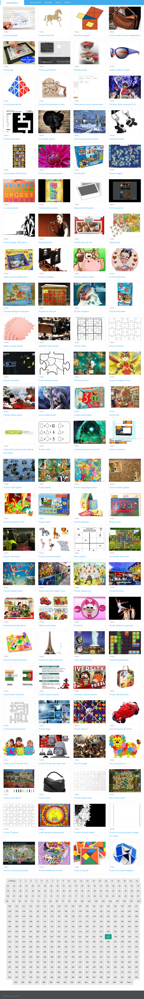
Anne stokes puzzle (47, 415)
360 (38, 972)
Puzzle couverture (117, 449)
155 (66, 916)
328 (80, 962)
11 (75, 881)
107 (131, 901)
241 (136, 937)
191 (52, 926)
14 (94, 881)
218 (108, 931)
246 (38, 942)
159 (94, 916)
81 (101, 896)
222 (136, 931)
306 (59, 957)
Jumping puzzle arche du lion (87, 449)
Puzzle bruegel (80, 763)
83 (113, 896)
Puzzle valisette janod (119, 694)
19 (125, 881)
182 (122, 921)
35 (88, 886)
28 (45, 886)
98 (69, 901)
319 (16, 962)
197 (94, 926)
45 (14, 891)
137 (73, 911)
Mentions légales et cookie (11, 996)
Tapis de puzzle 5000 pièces (16, 277)
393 (136, 977)
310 (87, 957)
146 (136, 911)
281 (16, 952)
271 (80, 947)
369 (101, 972)
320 (23, 962)
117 (66, 906)
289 (73, 952)
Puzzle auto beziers (47, 70)
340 (30, 967)
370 (108, 972)
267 (52, 947)
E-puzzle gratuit (10, 35)
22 (8, 886)
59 (101, 891)
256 (108, 942)
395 (23, 982)
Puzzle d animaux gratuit (49, 556)
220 (122, 931)
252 (80, 942)
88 (7, 901)
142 (108, 911)
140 (94, 911)
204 (9, 931)
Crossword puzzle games (15, 729)
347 (80, 967)
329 (87, 962)
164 (129, 916)
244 (23, 942)
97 (63, 901)
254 (94, 942)
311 (94, 957)
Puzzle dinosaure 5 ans (14, 522)
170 (38, 921)
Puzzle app (8, 70)
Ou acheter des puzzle (119, 556)
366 (80, 972)
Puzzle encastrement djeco (15, 660)
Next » (129, 982)
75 (64, 896)
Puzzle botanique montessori (16, 311)
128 (9, 911)
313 (108, 957)
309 (80, 957)
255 (101, 942)
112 (30, 906)
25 (27, 886)
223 (9, 937)
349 (94, 967)
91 (26, 901)
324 (52, 962)
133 (45, 911)
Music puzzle (79, 556)
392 (129, 977)
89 (13, 901)
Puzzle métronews (12, 556)
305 (52, 957)
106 (124, 901)
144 (122, 911)
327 (73, 962)
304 (45, 957)
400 (58, 982)
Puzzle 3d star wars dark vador (52, 763)
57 (88, 891)
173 (59, 921)
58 (95, 891)
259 (129, 942)
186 (16, 926)
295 (115, 952)
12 (81, 881)
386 (87, 977)
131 (30, 911)
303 (38, 957)
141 (101, 911)
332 (108, 962)
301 (23, 957)
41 (126, 886)
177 (87, 921)
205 (16, 931)
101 (89, 901)
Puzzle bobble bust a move (50, 870)
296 (122, 952)
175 (73, 921)
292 (94, 952)
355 (136, 967)
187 (23, 926)
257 (115, 942)
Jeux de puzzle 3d (117, 763)
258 (122, 942)
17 (112, 881)
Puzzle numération (12, 139)
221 (129, 931)
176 (80, 921)
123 (108, 906)
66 (8, 896)
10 (69, 881)
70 (33, 896)
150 (30, 916)
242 (9, 942)
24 (20, 886)
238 (115, 937)
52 (57, 891)
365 (73, 972)
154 (59, 916)
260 (136, 942)
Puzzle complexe (81, 311)
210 (52, 931)
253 (87, 942)
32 (70, 886)
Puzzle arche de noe (83, 242)
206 (23, 931)
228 (44, 937)
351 (108, 967)
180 (108, 921)
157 (80, 916)
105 (117, 901)
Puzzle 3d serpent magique (121, 870)
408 (114, 982)
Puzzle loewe (44, 798)
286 (52, 952)
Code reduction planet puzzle (51, 832)
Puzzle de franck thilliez (84, 832)
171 (45, 921)
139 (87, 911)
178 (94, 921)
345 (66, 967)
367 (87, 972)
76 (70, 896)
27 (39, 886)
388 (101, 977)
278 (129, 947)
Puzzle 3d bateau (46, 277)
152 (45, 916)
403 (79, 982)
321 (30, 962)
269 (66, 947)
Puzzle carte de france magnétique (125, 35)
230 (58, 937)
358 (23, 972)
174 (66, 921)
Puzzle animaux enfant (84, 277)
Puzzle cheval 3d (46, 35)
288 (66, 952)
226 (30, 937)
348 (87, 967)
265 (38, 947)
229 (51, 937)
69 (27, 896)
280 (9, 952)
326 (66, 962)
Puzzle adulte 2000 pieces (15, 173)
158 (87, 916)
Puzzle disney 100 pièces (15, 625)
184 (136, 921)
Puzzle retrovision (11, 380)
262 (16, 947)
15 (100, 881)
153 (52, 916)
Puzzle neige (44, 729)
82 (107, 896)
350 (101, 967)
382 (59, 977)
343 (52, 967)
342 (45, 967)
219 (115, 931)
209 (45, 931)
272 (87, 947)
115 (52, 906)
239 (122, 937)
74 (57, 896)
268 (59, 947)
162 (115, 916)
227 (37, 937)
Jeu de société (35, 2)
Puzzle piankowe (81, 522)
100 (82, 901)
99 (75, 901)
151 (38, 916)
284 (38, 952)
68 (20, 896)
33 (76, 886)
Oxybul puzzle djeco (83, 415)
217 (101, 931)
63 (126, 891)
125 (122, 906)
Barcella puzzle (45, 242)
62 (119, 891)
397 (37, 982)
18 (118, 881)
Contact (67, 2)
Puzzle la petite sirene (13, 591)
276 (115, 947)
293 (101, 952)
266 (45, 947)
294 (108, 952)
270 (73, 947)
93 (38, 901)
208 (38, 931)
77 (76, 896)
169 (30, 921)
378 (30, 977)
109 (9, 906)
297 (129, 952)
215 (87, 931)
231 (66, 937)
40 (119, 886)
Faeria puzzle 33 (81, 380)
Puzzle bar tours (117, 591)
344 (59, 967)
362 (52, 972)
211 (59, 931)
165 (136, 916)
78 (82, 896)
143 (115, 911)
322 (38, 962)
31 (64, 886)
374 (136, 972)
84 (119, 896)
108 (138, 901)
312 (101, 957)
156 (73, 916)
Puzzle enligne (116, 173)
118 (73, 906)
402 (72, 982)
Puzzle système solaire (120, 70)
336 (136, 962)
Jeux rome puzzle (117, 798)
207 (30, 931)
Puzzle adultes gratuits (119, 487)
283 (30, 952)
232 (73, 937)
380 (45, 977)
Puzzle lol (78, 625)
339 (23, 967)
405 (93, 982)
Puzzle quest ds (116, 208)
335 (129, 962)
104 (110, 901)
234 (87, 937)
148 (16, 916)
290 (80, 952)
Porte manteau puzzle (48, 380)
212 (66, 931)
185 (9, 926)
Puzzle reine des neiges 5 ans (52, 591)
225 (23, 937)
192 (59, 926)
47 (27, 891)
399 (51, 982)
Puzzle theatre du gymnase (121, 625)
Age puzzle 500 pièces (84, 208)
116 (59, 906)
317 (136, 957)
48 (33, 891)
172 (52, 921)
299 (9, 957)
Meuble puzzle (80, 70)
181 (115, 921)
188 (30, 926)
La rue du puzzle (11, 208)
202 (129, 926)
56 (82, 891)
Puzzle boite (79, 173)
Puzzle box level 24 (47, 311)
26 (33, 886)
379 (38, 977)
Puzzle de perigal (81, 35)
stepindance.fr (12, 3)
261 (9, 947)
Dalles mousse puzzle (13, 346)
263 (23, 947)
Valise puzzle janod (47, 625)
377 (23, 977)
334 (122, 962)
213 (73, 931)
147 (9, 916)
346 (73, 967)
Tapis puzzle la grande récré (16, 763)
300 (16, 957)
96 (57, 901)
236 (101, 937)
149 (23, 916)
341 (38, 967)
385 (80, 977)
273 (94, 947)
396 (30, 982)
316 (129, 957)
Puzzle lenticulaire (117, 311)
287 (59, 952)
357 (16, 972)
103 (103, 901)
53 (64, 891)
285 (45, 952)
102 (96, 901)
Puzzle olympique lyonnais (50, 173)
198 (101, 926)
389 (108, 977)
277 (122, 947)
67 (14, 896)
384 (73, 977)
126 (129, 906)
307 (66, 957)
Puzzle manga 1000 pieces (15, 242)
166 (9, 921)
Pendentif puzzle (117, 139)
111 (23, 906)
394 (16, 982)
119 (80, 906)
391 (122, 977)
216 (94, 931)
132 (38, 911)
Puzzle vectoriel (116, 346)
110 (16, 906)
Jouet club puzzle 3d (83, 660)
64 (132, 891)
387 (94, 977)
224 (16, 937)
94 (44, 901)
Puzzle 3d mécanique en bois (52, 104)
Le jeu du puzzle (81, 870)
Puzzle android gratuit (119, 660)
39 (113, 886)
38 (107, 886)
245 (30, 942)
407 (107, 982)
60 (107, 891)
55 (76, 891)
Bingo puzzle (115, 522)
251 (73, 942)
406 (100, 982)
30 (57, 886)
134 (52, 911)
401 (65, 982)
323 (45, 962)
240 (129, 937)
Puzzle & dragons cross (120, 380)
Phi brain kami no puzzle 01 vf (123, 104)
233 (80, 937)
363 (59, 972)
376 (16, 977)
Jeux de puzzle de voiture (121, 729)
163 (122, 916)
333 (115, 962)
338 (16, 967)
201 (122, 926)
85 (126, 896)
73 (51, 896)
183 (129, 921)
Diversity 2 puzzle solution (85, 694)
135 (59, 911)
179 (101, 921)
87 (138, 896)
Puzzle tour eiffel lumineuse (51, 660)
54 (70, 891)
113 (38, 906)
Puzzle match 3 (81, 729)
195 (80, 926)
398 (44, 982)
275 (108, 947)
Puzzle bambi (45, 487)
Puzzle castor (45, 522)
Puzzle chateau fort (82, 591)
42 (132, 886)
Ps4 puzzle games (47, 139)
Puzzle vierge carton (83, 798)
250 (66, 942)
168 (23, 921)
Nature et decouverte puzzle (16, 870)
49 (39, 891)
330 (94, 962)
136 (66, 911)
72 (45, 896)
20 (131, 881)
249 (59, 942)
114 (45, 906)
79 (88, 896)
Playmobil (48, 2)
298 (136, 952)
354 (129, 967)
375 (9, 977)
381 (52, 977)
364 (66, 972)
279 (136, 947)
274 (101, 947)
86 (132, 896)
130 (23, 911)
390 (115, 977)
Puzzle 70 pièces (11, 832)
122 (101, 906)
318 (9, 962)
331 (101, 962)
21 (137, 881)
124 (115, 906)
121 (94, 906)
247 (45, 942)
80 (95, 896)
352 (115, 967)
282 (23, 952)
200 (115, 926)
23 (14, 886)
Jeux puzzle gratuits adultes (86, 139)
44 (8, 891)
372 (122, 972)
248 (52, 942)
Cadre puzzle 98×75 (12, 798)
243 (16, 942)
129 (16, 911)
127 (136, 906)
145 (129, 911)
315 (122, 957)
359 (30, 972)
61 (113, 891)
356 (9, 972)
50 (45, 891)
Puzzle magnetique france (85, 487)
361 (45, 972)
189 (38, 926)
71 (39, 896)
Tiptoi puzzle (115, 242)
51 (51, 891)
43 (138, 886)
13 (87, 881)
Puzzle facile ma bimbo (14, 694)
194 (73, 926)
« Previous (11, 881)
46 (20, 891)
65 (138, 891)
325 (59, 962)
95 (51, 901)
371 (115, 972)
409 (121, 982)
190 (45, 926)
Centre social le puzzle (49, 694)
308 (73, 957)
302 (30, 957)
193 (66, 926)
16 (106, 881)
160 (101, 916)
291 (87, 952)
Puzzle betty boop (117, 277)
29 (51, 886)
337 (9, 967)
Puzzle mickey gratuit (13, 415)
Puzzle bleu (115, 415)
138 (80, 911)
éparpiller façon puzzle (49, 346)
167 (16, 921)
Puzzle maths (45, 449)
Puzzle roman (80, 346)
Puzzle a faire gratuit (13, 487)
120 (87, 906)
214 (80, 931)
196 (87, 926)
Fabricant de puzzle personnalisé (88, 104)
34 (82, 886)
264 (30, 947)
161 (108, 916)
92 (32, 901)
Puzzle (58, 2)
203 (136, 926)
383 (66, 977)
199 (108, 926)
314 (115, 957)
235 (94, 937)
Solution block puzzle (48, 208)
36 (95, 886)
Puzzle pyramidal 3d (12, 104)
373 (129, 972)
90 (20, 901)
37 (101, 886)
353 (122, 967)
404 (86, 982)
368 (94, 972)
